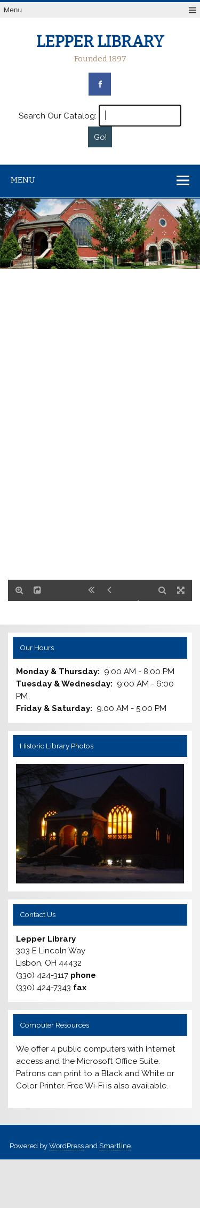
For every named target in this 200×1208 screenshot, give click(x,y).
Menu (13, 10)
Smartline (115, 1146)
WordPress (66, 1146)
